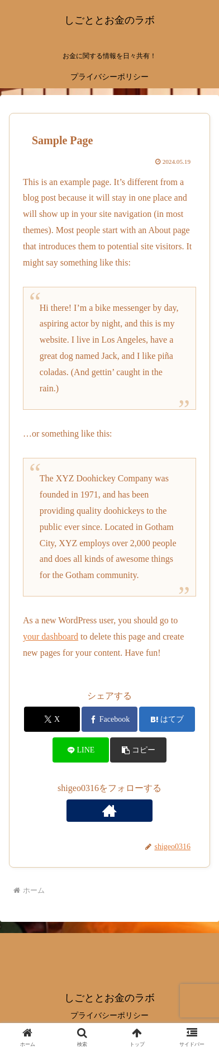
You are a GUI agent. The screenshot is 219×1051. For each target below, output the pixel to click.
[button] (138, 750)
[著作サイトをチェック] (109, 810)
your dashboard (50, 636)
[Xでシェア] (52, 719)
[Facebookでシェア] (110, 719)
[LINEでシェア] (81, 750)
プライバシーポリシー (109, 1015)
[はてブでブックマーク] (167, 719)
